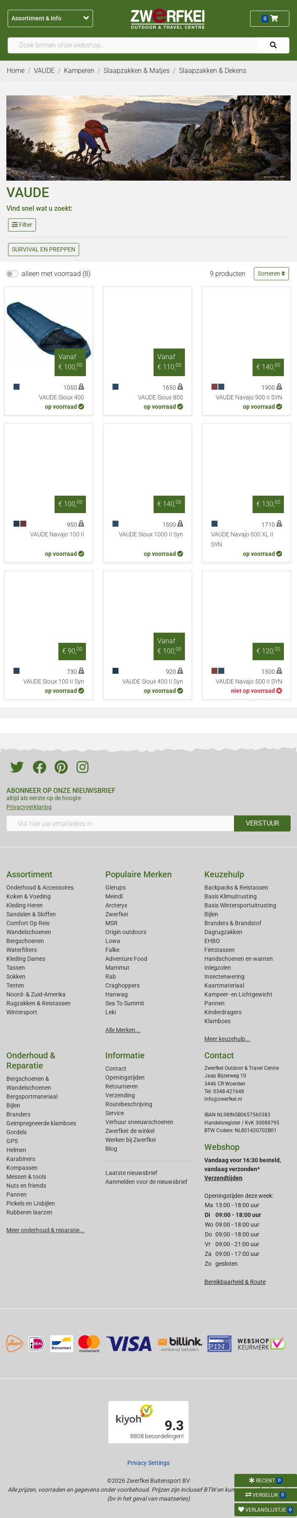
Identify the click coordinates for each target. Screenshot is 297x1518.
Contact (115, 1068)
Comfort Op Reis (28, 923)
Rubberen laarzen (29, 1212)
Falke (112, 949)
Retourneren (121, 1086)
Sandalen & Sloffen (31, 914)
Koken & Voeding (28, 896)
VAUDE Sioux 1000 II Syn (151, 534)
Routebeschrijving (128, 1104)
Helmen (16, 1150)
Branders (18, 1114)
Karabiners (20, 1158)
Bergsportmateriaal (32, 1096)
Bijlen (211, 914)
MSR (111, 923)
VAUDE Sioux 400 (61, 397)
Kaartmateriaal (224, 985)
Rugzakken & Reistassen (38, 1003)
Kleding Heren (24, 905)
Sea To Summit (124, 1003)
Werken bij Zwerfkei (130, 1139)
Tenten (15, 985)
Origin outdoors (125, 932)
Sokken (15, 976)
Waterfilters (21, 949)
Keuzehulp (224, 874)
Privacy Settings (148, 1462)
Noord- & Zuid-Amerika (36, 994)
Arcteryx (116, 905)
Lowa (112, 941)
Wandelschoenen (28, 932)
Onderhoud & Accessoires (40, 887)
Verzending (120, 1095)
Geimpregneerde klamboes (41, 1123)
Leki (110, 1012)
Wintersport (21, 1012)
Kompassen (22, 1167)
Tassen (15, 967)
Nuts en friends (26, 1185)
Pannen (16, 1194)
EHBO (212, 941)
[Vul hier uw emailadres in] (120, 823)
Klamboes (217, 1021)
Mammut (117, 967)
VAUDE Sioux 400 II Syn (152, 681)
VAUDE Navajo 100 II (57, 534)
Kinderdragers (223, 1012)
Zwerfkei (116, 914)
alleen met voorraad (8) (56, 274)
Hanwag (116, 994)
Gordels (16, 1132)
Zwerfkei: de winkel (129, 1130)
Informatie (125, 1055)
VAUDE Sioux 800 (160, 397)
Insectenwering (224, 976)
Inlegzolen (217, 967)
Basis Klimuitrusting (230, 896)
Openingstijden (125, 1077)
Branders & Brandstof (232, 923)
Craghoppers (122, 985)
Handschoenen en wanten (238, 958)
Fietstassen (219, 949)
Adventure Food (126, 958)
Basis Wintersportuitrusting (240, 905)
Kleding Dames (25, 958)
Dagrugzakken (223, 932)
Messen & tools (26, 1176)
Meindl (114, 896)
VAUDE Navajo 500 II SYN (249, 681)
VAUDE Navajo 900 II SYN (249, 397)
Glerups (115, 887)
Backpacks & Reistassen (236, 887)
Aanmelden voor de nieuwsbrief (146, 1181)
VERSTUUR (262, 823)
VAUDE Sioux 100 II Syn (53, 681)
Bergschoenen (25, 941)
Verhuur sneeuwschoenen (139, 1122)
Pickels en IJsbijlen (30, 1203)
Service (114, 1113)
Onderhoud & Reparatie (30, 1060)
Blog (111, 1148)
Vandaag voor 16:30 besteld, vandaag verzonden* (242, 1169)
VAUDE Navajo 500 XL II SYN (242, 539)
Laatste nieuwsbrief (131, 1172)
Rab (110, 976)
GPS (12, 1141)
